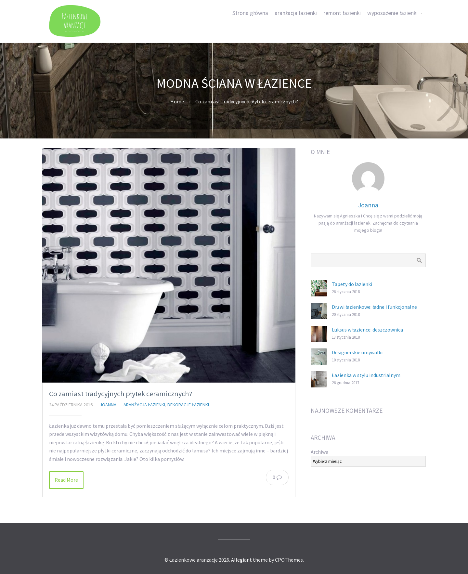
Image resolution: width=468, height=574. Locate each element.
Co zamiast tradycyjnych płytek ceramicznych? (120, 393)
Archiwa (319, 452)
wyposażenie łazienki (392, 13)
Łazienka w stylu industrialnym (366, 375)
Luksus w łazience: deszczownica (367, 329)
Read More (66, 479)
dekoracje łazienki (188, 405)
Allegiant (241, 559)
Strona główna (250, 13)
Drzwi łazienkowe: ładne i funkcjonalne (374, 307)
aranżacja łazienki (296, 13)
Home (177, 101)
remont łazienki (342, 13)
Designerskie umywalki (357, 352)
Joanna (108, 405)
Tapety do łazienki (352, 284)
